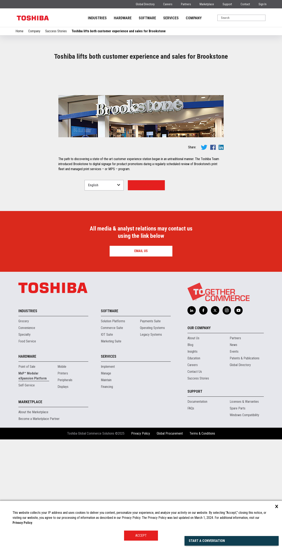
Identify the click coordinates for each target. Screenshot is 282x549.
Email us (141, 251)
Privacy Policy (140, 433)
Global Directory (145, 4)
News (233, 345)
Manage (106, 373)
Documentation (197, 402)
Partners (186, 4)
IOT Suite (107, 335)
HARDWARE (123, 18)
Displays (63, 387)
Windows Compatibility (244, 415)
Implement (108, 367)
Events (234, 351)
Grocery (23, 321)
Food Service (27, 341)
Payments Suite (150, 321)
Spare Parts (237, 408)
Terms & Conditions (202, 433)
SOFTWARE (147, 18)
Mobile (62, 367)
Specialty (24, 335)
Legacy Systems (151, 335)
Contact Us (194, 372)
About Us (193, 338)
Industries (27, 311)
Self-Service (26, 385)
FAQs (190, 408)
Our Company (199, 328)
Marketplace (207, 4)
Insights (192, 351)
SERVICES (171, 18)
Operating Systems (152, 328)
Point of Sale (26, 367)
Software (109, 311)
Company (34, 31)
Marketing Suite (111, 341)
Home (19, 31)
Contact (245, 4)
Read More (146, 185)
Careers (167, 4)
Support (227, 4)
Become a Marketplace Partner (39, 419)
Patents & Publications (244, 358)
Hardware (27, 356)
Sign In (263, 4)
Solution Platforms (113, 321)
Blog (190, 345)
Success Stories (56, 31)
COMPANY (194, 18)
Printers (63, 373)
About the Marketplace (33, 412)
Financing (107, 387)
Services (108, 356)
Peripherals (65, 380)
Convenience (26, 328)
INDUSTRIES (97, 18)
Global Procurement (170, 433)
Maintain (106, 380)
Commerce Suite (112, 328)
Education (193, 358)
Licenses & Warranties (244, 402)
